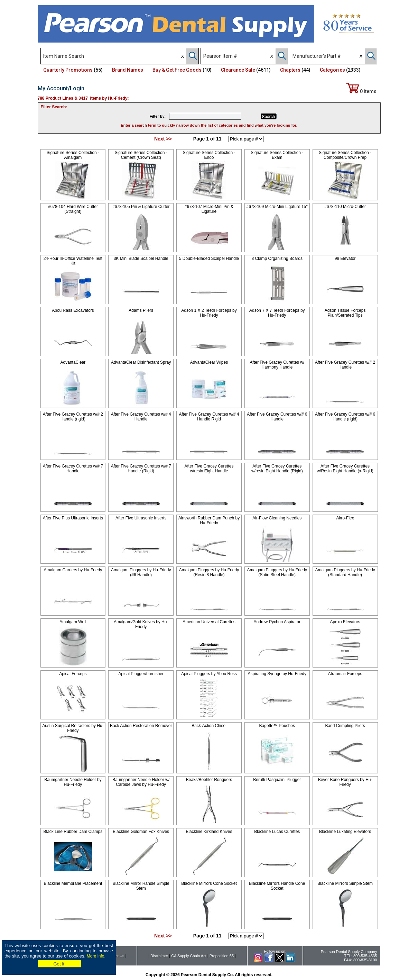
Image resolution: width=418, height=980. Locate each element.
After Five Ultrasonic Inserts (140, 518)
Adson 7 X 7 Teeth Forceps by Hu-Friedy (277, 313)
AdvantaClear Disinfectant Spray (141, 362)
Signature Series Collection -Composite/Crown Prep (345, 155)
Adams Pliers (141, 310)
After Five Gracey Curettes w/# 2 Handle (345, 365)
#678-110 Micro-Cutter (345, 206)
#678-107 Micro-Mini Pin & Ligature (209, 209)
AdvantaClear (73, 362)
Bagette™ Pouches (277, 725)
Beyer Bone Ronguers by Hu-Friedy (345, 782)
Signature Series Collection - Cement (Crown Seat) (141, 155)
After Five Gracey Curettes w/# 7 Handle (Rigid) (141, 468)
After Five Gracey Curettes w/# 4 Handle (141, 416)
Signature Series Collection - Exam (277, 155)
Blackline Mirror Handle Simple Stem (141, 886)
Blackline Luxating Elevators (345, 831)
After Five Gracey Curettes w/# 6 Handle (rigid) (345, 416)
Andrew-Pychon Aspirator (277, 621)
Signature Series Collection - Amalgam (73, 155)
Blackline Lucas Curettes (277, 831)
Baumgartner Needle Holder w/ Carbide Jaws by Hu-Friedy (140, 782)
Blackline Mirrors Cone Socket (209, 883)
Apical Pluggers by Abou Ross (209, 673)
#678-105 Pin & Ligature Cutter (140, 206)
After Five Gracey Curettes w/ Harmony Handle (277, 365)
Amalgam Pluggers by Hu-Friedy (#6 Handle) (141, 572)
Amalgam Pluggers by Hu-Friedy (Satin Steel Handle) (277, 572)
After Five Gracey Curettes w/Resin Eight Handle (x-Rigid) (345, 468)
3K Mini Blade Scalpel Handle (141, 258)
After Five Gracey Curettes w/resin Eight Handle (208, 468)
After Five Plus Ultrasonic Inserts (73, 518)
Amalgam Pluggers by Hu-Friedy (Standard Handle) (345, 572)
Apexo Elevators (345, 621)
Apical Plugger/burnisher (141, 673)
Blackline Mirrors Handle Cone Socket (277, 886)
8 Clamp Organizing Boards (277, 258)
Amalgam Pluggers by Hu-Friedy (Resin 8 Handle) (209, 572)
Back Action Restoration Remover (141, 725)
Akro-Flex (345, 518)
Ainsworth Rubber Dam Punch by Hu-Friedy (209, 520)
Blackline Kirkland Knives (209, 831)
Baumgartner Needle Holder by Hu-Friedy (72, 782)
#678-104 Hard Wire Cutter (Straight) (73, 209)
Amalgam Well (72, 621)
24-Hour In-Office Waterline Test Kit (73, 261)
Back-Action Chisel (209, 725)
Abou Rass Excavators (73, 310)
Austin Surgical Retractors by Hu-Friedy (72, 728)
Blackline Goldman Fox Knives (141, 831)
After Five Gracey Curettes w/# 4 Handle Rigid (209, 416)
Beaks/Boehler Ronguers (209, 779)
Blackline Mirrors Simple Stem (345, 883)
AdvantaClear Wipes (209, 362)
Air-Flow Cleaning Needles (276, 518)
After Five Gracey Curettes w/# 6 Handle (277, 416)
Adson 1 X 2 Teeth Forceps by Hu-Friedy (209, 313)
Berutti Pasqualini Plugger (277, 779)
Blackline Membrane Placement (73, 883)
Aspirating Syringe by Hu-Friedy (277, 673)
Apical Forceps (72, 673)
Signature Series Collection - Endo (209, 155)
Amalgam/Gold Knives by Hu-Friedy (141, 624)
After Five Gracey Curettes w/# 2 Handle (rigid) (73, 416)
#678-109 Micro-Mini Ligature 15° (277, 206)
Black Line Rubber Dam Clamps (73, 831)
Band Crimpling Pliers (345, 725)
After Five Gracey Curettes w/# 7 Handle (73, 468)
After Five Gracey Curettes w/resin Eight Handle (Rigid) (277, 468)
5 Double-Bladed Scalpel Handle (209, 258)
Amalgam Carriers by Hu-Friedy (73, 570)
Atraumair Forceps (345, 673)
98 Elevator (345, 258)
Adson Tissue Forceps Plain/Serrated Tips (345, 313)
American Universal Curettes (209, 621)
